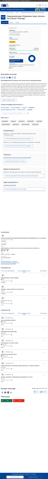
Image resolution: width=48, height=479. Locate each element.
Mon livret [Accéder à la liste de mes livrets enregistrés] (43, 391)
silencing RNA (30, 121)
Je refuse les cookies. (33, 477)
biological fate (35, 124)
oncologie (29, 109)
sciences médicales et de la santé (8, 109)
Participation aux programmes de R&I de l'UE (10, 262)
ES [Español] (7, 77)
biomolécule (31, 107)
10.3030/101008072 (13, 39)
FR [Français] (9, 77)
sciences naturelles (5, 107)
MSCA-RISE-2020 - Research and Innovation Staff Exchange (17, 157)
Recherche (43, 5)
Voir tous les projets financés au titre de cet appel (15, 189)
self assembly (5, 121)
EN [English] (4, 77)
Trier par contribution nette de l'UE (24, 271)
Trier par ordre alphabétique (7, 270)
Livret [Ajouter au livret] (36, 391)
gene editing (39, 121)
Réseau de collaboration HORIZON (8, 263)
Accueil (2, 12)
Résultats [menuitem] (17, 22)
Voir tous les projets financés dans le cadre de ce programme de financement (21, 175)
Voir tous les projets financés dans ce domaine (15, 161)
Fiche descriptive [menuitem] (5, 22)
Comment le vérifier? (25, 0)
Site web (14, 261)
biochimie (24, 107)
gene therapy (21, 121)
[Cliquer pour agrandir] (44, 276)
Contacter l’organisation (6, 261)
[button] (40, 5)
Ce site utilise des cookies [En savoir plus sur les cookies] (17, 474)
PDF (20, 400)
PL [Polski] (15, 77)
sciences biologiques (15, 107)
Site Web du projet (14, 35)
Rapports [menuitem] (11, 22)
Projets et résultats (9, 12)
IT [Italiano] (12, 77)
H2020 (17, 12)
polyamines (13, 121)
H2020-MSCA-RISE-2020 (9, 185)
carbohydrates (16, 124)
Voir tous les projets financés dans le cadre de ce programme (18, 138)
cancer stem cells (25, 124)
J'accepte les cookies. (15, 477)
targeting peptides (6, 124)
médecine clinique (21, 109)
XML (8, 400)
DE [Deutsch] (1, 77)
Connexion (37, 5)
